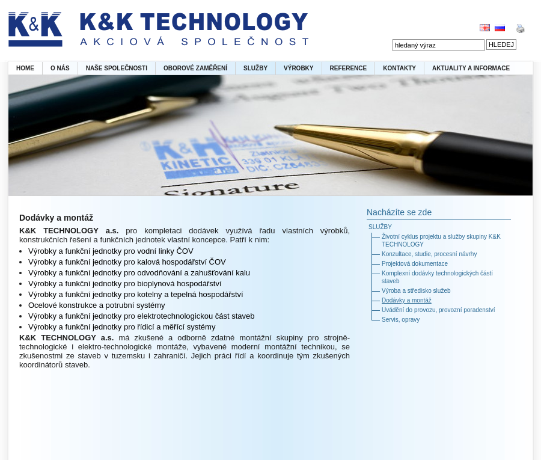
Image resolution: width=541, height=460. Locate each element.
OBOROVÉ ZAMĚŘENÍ (195, 68)
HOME (25, 68)
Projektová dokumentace (415, 263)
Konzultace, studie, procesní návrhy (429, 254)
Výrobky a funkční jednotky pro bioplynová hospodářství (125, 283)
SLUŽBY (255, 68)
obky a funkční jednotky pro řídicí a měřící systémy (128, 326)
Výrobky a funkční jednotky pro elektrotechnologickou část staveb (141, 315)
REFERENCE (348, 68)
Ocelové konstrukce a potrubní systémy (96, 305)
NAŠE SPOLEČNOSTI (116, 68)
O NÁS (60, 68)
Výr (34, 326)
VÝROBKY (298, 68)
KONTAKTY (399, 68)
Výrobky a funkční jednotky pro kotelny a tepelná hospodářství (135, 294)
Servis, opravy (401, 319)
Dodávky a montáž (407, 300)
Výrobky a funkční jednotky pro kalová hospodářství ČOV (127, 261)
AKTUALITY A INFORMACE (471, 68)
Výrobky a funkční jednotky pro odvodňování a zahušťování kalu (139, 272)
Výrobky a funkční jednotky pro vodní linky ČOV (111, 251)
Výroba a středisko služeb (416, 290)
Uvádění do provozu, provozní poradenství (438, 310)
